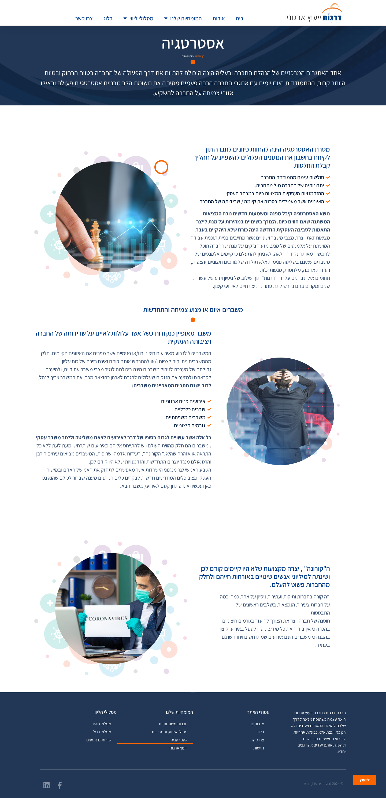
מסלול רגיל (102, 732)
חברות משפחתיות (173, 724)
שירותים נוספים (98, 740)
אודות (219, 18)
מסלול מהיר (101, 724)
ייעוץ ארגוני (178, 748)
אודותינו (257, 724)
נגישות (258, 748)
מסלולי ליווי (138, 18)
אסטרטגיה (179, 740)
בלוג (108, 18)
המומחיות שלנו (183, 18)
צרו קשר (84, 18)
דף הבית (200, 56)
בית (239, 18)
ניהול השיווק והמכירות (170, 732)
